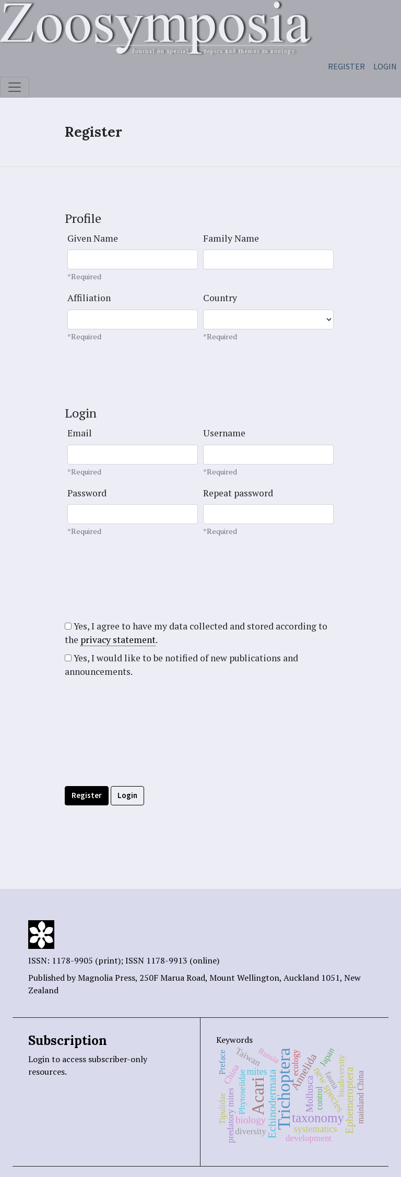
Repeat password (238, 493)
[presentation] (144, 755)
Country (220, 298)
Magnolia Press (106, 977)
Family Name (231, 238)
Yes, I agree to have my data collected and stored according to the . (196, 633)
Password (87, 493)
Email (79, 433)
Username (224, 433)
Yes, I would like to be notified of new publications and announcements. (181, 664)
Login (385, 66)
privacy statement (118, 640)
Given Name (92, 238)
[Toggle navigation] (14, 87)
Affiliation (89, 298)
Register (346, 66)
